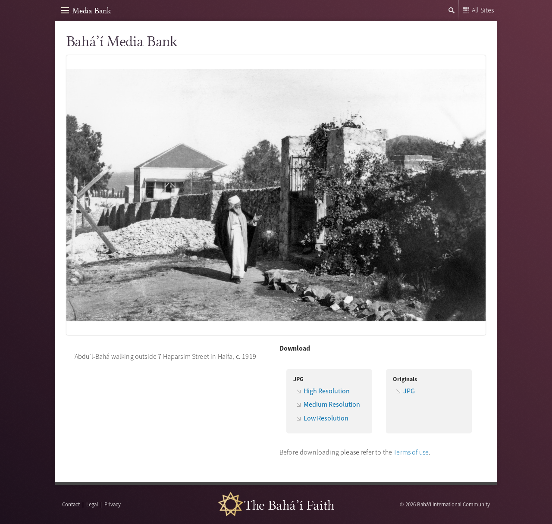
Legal (92, 504)
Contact (71, 504)
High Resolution (327, 390)
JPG (409, 390)
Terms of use (411, 452)
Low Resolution (326, 418)
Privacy (112, 504)
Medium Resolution (332, 404)
